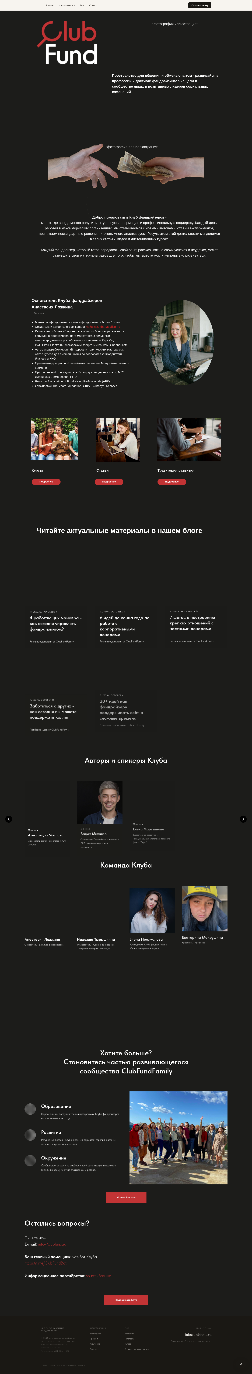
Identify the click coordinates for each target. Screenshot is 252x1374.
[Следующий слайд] (243, 819)
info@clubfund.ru (198, 1334)
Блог (82, 5)
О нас (93, 5)
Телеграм (129, 1338)
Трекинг (94, 1338)
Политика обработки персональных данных (191, 1341)
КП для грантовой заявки (137, 1349)
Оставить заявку (199, 5)
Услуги (93, 1349)
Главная (50, 5)
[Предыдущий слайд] (8, 819)
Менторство (95, 1333)
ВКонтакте (129, 1333)
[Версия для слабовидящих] (241, 1364)
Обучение (95, 1343)
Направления (67, 5)
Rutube (128, 1343)
